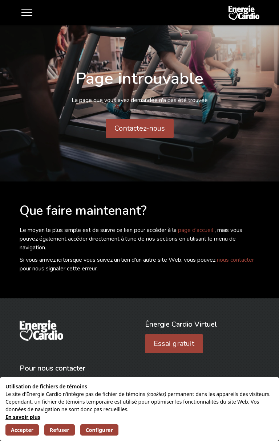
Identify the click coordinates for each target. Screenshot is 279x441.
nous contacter (235, 260)
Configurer (99, 429)
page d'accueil (196, 230)
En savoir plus (22, 416)
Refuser (59, 429)
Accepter (22, 429)
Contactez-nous (139, 128)
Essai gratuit (174, 343)
